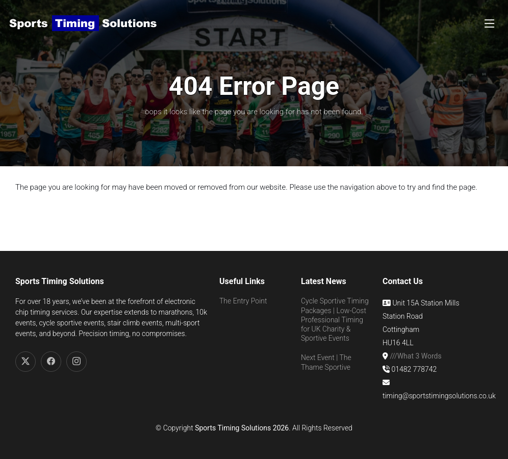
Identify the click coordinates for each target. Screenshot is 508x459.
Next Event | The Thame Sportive (326, 362)
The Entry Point (243, 301)
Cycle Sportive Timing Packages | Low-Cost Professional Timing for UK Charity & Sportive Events (335, 319)
